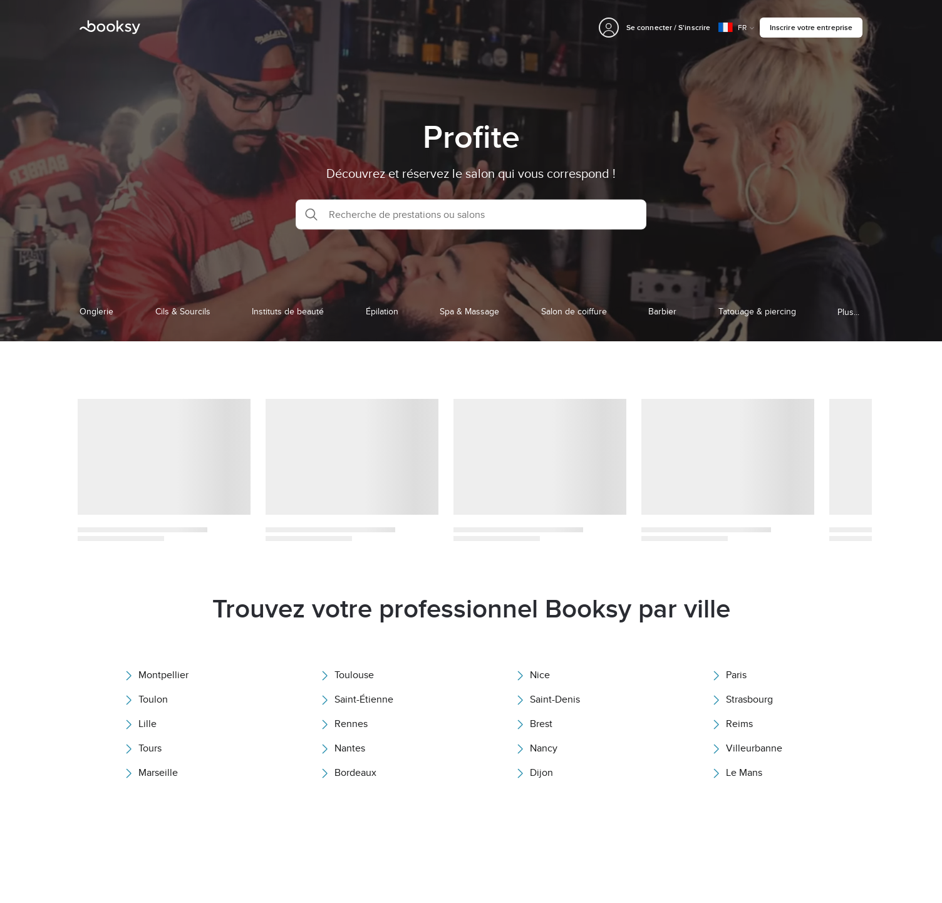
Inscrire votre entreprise (811, 27)
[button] (471, 214)
